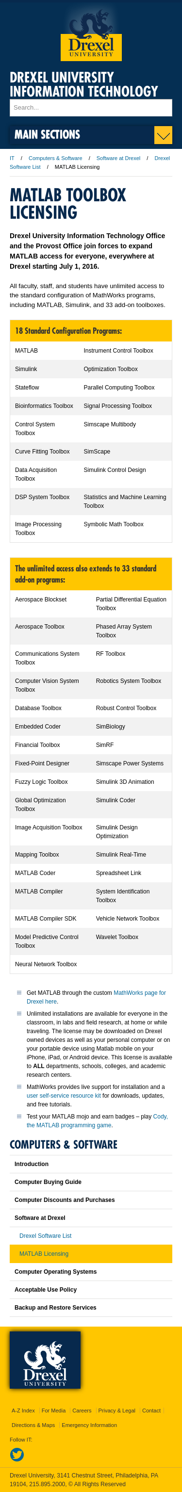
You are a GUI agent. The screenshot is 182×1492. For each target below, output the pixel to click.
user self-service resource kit (64, 1095)
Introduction (32, 1164)
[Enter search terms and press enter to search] (91, 107)
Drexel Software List (45, 1236)
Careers (81, 1410)
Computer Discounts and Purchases (65, 1200)
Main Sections (47, 134)
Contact (151, 1410)
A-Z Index (23, 1410)
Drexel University (91, 31)
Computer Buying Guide (48, 1182)
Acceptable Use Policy (46, 1289)
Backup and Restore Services (56, 1307)
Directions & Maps (33, 1425)
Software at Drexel (118, 158)
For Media (54, 1410)
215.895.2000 (47, 1484)
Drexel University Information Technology (84, 84)
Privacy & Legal (117, 1410)
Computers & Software (56, 158)
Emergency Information (89, 1425)
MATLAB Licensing (43, 1253)
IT (12, 158)
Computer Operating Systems (56, 1271)
